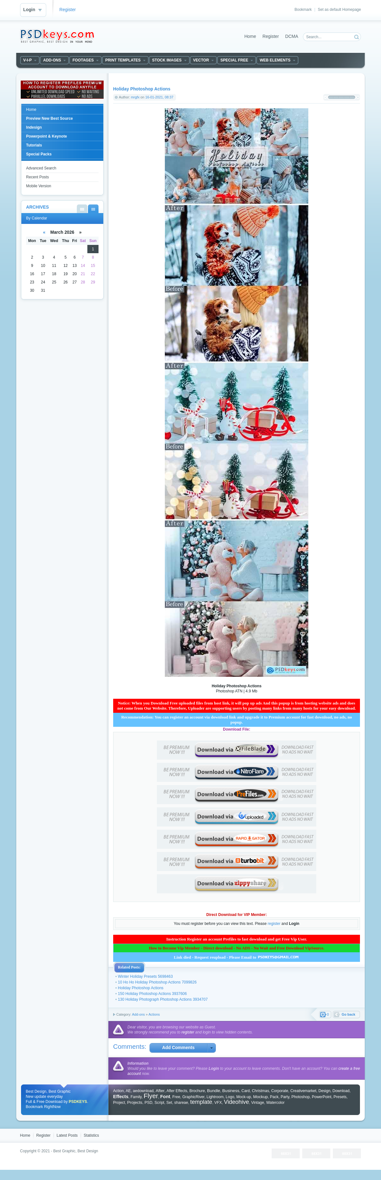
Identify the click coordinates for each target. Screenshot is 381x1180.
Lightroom (215, 1097)
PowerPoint (321, 1097)
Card (245, 1091)
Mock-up (243, 1097)
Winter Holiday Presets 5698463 (145, 976)
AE (128, 1091)
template (201, 1102)
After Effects (176, 1091)
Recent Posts (37, 177)
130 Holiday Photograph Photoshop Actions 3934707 (163, 999)
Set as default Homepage (339, 9)
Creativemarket (303, 1091)
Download (341, 1091)
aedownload (143, 1091)
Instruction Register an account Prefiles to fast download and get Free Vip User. (236, 939)
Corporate (279, 1091)
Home (250, 36)
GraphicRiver (193, 1097)
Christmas (260, 1091)
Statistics (91, 1135)
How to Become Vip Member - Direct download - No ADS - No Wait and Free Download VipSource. (237, 948)
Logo (230, 1097)
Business (230, 1090)
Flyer (151, 1095)
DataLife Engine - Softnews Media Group (57, 36)
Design (324, 1091)
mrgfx (135, 97)
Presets (340, 1097)
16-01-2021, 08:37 (159, 97)
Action (118, 1091)
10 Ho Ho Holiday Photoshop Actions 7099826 (157, 982)
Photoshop (300, 1097)
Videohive (236, 1102)
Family (135, 1097)
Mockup (260, 1096)
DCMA (291, 36)
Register (67, 9)
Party (285, 1097)
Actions (154, 1014)
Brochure (197, 1091)
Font (165, 1096)
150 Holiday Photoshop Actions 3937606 (152, 993)
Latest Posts (67, 1135)
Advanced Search (41, 168)
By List (82, 208)
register (273, 923)
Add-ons (138, 1014)
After (160, 1090)
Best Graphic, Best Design (75, 1151)
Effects (120, 1096)
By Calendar (93, 208)
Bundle (213, 1090)
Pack (274, 1097)
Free (176, 1097)
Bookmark (303, 9)
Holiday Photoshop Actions (141, 988)
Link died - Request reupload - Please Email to (236, 957)
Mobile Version (38, 186)
